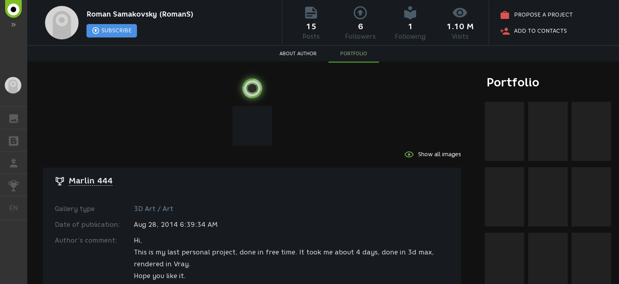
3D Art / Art (153, 209)
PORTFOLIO (353, 53)
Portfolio (513, 82)
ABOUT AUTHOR (298, 53)
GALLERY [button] (17, 118)
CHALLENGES (17, 184)
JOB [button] (17, 163)
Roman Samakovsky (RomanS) (139, 14)
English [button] (16, 208)
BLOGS (17, 140)
